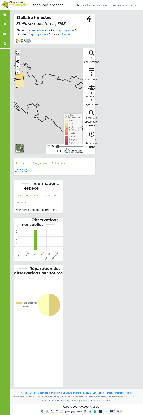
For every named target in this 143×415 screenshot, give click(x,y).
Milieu (38, 195)
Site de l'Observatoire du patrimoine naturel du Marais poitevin (59, 393)
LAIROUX (21, 171)
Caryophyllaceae (39, 34)
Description (24, 195)
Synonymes (24, 203)
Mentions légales (126, 393)
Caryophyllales (67, 30)
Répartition (52, 195)
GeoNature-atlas (61, 401)
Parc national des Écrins (101, 401)
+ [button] (18, 58)
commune (23, 163)
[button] (18, 62)
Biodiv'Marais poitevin (47, 5)
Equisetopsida (35, 30)
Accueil (21, 393)
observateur (63, 163)
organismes (43, 163)
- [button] (18, 66)
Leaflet (64, 152)
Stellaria (68, 34)
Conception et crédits (105, 393)
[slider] (57, 146)
